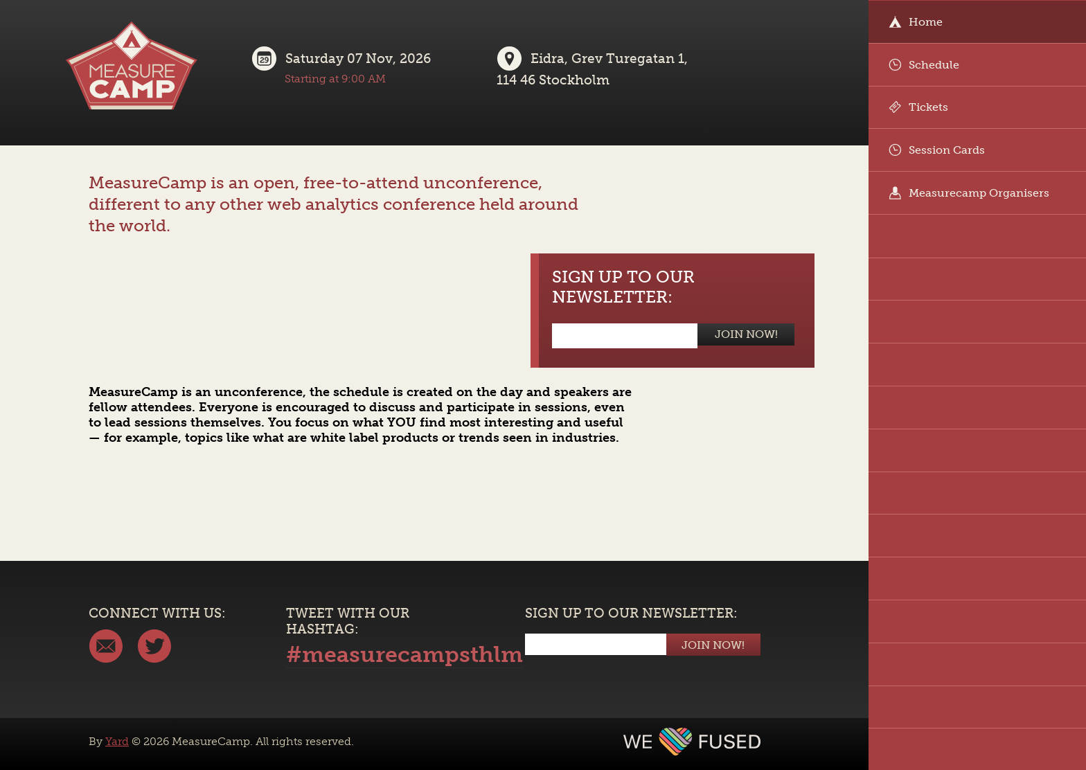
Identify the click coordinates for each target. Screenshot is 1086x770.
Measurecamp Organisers (969, 192)
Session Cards (937, 149)
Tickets (918, 107)
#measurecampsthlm (404, 654)
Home (916, 21)
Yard (117, 741)
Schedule (924, 64)
